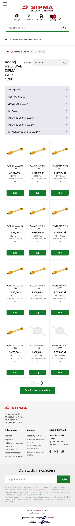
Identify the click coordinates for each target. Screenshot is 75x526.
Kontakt (8, 435)
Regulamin (9, 439)
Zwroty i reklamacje (13, 456)
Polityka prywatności (14, 443)
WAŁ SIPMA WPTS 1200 (15, 167)
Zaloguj (17, 17)
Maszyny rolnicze (34, 435)
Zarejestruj (28, 17)
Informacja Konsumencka (11, 447)
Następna (42, 383)
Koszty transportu (13, 452)
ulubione (41, 19)
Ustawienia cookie (37, 513)
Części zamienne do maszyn (36, 440)
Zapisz (64, 479)
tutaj (12, 502)
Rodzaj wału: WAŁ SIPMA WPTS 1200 (28, 51)
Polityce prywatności (33, 494)
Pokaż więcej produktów (37, 390)
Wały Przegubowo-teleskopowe (35, 447)
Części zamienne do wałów (36, 453)
